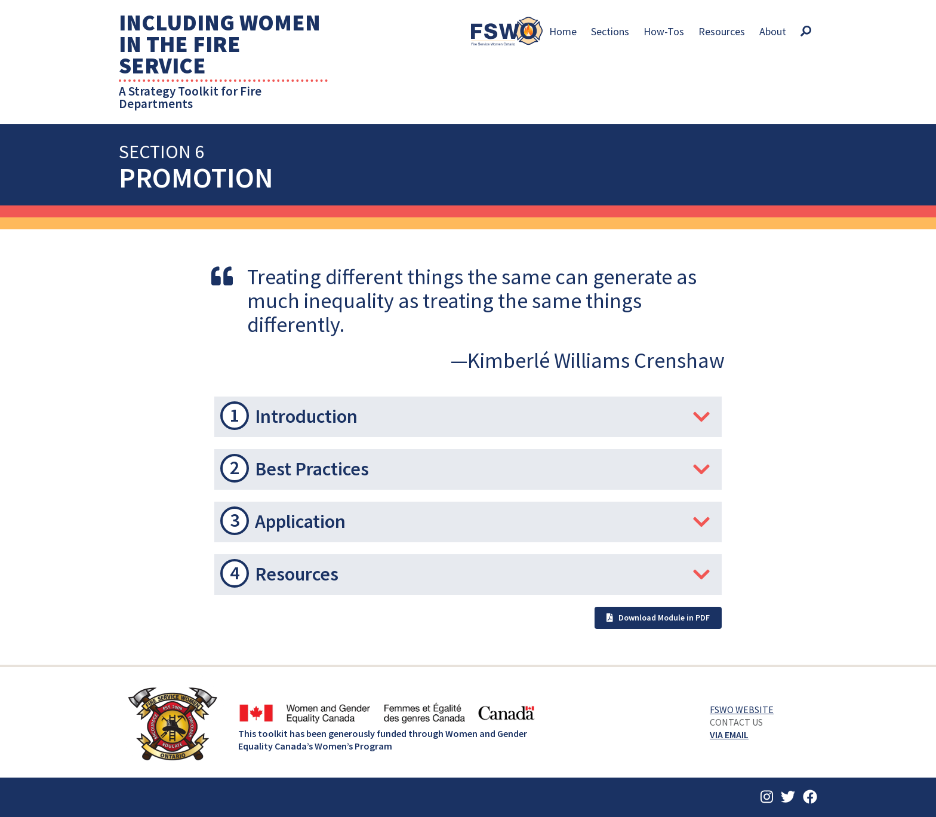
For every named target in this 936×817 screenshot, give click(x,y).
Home (563, 31)
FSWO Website (742, 709)
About (772, 31)
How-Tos (664, 31)
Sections (610, 31)
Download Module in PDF (658, 617)
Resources (721, 31)
